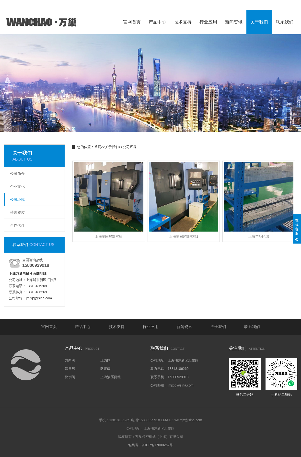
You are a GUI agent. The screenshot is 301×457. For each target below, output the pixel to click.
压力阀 (105, 360)
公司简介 (17, 173)
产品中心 (157, 22)
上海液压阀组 (110, 377)
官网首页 (132, 22)
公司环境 (17, 199)
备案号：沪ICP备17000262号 (150, 445)
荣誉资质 (17, 212)
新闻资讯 (234, 22)
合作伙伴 (17, 225)
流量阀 (70, 369)
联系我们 (284, 22)
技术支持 (183, 22)
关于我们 (259, 22)
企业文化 (17, 186)
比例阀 (70, 377)
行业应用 (208, 22)
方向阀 (70, 360)
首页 (97, 147)
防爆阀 (105, 369)
